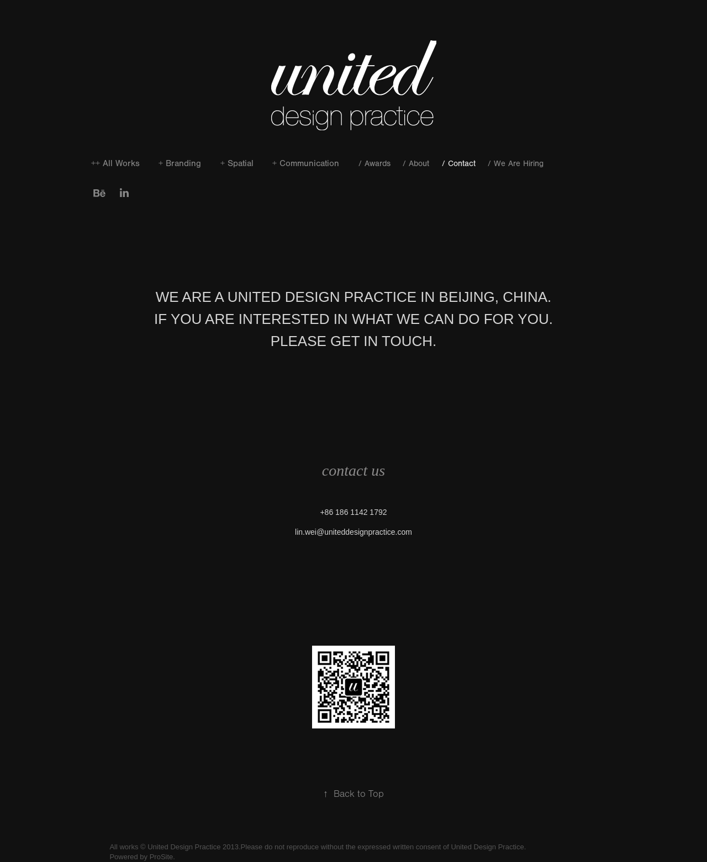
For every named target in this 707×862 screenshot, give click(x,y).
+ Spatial (237, 163)
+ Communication (305, 163)
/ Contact (459, 163)
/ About (416, 163)
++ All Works (115, 163)
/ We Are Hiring (516, 163)
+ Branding (180, 163)
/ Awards (374, 163)
